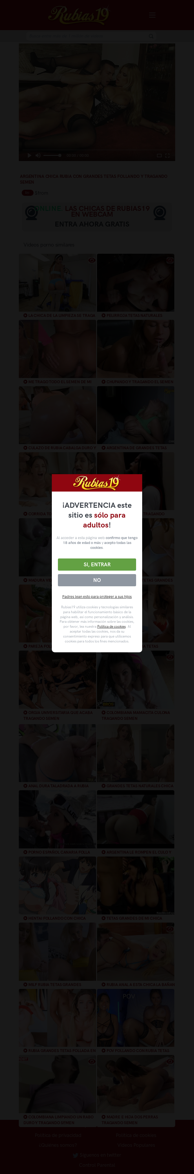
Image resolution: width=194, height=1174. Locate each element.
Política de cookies (111, 627)
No (97, 580)
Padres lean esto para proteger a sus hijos (97, 596)
